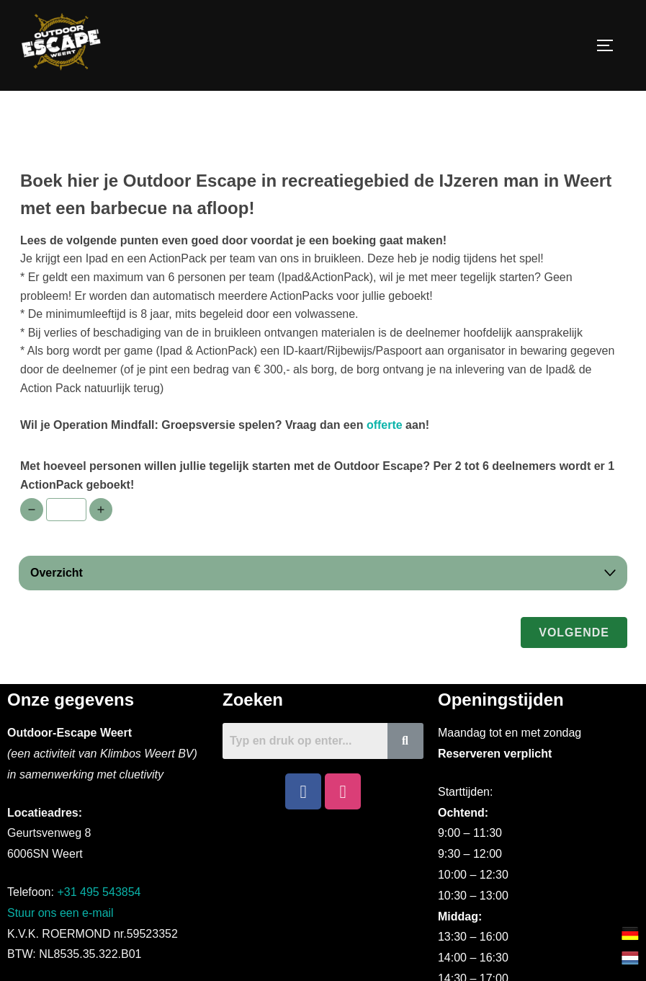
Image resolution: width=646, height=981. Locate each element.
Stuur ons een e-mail (60, 946)
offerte (385, 457)
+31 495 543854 (98, 925)
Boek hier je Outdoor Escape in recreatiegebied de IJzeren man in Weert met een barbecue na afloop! (315, 227)
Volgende (574, 665)
